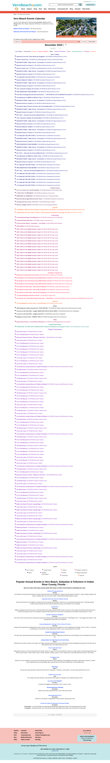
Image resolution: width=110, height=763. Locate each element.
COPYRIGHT (36, 758)
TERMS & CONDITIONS (53, 758)
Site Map (37, 739)
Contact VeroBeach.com (42, 735)
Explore (16, 730)
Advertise (38, 737)
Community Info (26, 735)
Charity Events (27, 51)
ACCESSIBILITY (69, 758)
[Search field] (65, 4)
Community (87, 51)
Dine (40, 9)
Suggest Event (17, 41)
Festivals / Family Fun (43, 51)
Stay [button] (45, 9)
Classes (34, 51)
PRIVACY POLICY (61, 758)
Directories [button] (52, 9)
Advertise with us (90, 4)
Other (68, 51)
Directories (24, 733)
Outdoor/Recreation (77, 51)
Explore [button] (29, 9)
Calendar (78, 9)
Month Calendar (92, 41)
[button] (60, 25)
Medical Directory (26, 737)
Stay (15, 737)
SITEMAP (75, 758)
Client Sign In (39, 733)
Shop (15, 733)
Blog (71, 9)
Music (51, 51)
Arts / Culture (19, 51)
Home (23, 9)
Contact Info (55, 750)
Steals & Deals (25, 739)
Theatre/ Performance (60, 51)
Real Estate (86, 9)
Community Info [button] (62, 9)
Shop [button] (35, 9)
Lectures (94, 51)
